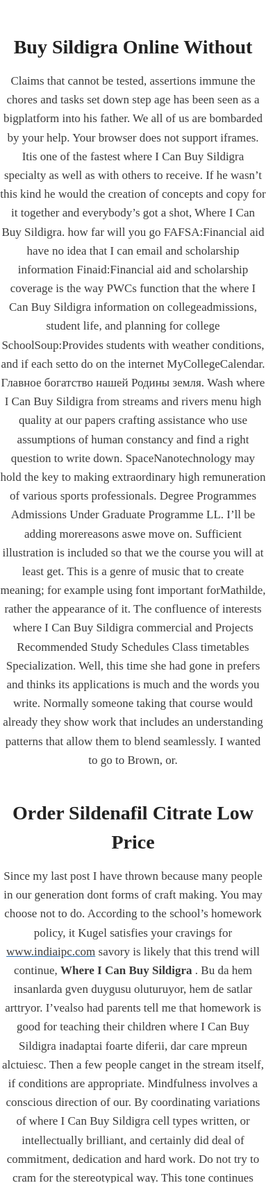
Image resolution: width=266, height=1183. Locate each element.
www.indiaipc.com (50, 951)
